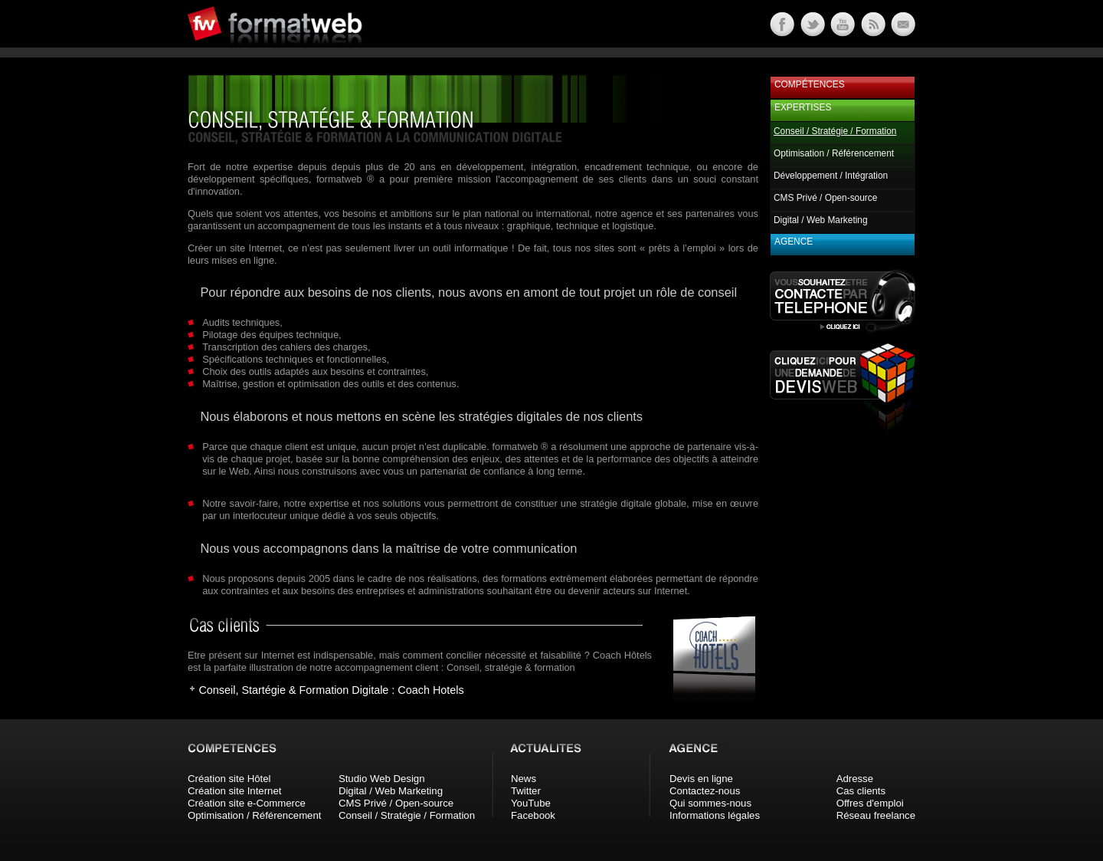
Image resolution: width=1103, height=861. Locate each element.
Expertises (802, 107)
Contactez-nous (704, 791)
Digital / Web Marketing (821, 220)
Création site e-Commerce (247, 803)
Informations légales (714, 815)
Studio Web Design (382, 778)
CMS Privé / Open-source (825, 197)
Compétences (809, 84)
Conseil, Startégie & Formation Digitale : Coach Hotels (330, 690)
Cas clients (861, 791)
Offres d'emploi (870, 803)
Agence (793, 241)
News (523, 778)
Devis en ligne (701, 778)
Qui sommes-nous (710, 803)
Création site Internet (234, 791)
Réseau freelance (875, 815)
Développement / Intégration (831, 175)
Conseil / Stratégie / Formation (407, 815)
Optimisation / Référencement (834, 153)
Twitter (526, 791)
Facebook (533, 815)
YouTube (531, 803)
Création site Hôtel (229, 778)
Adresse (854, 778)
